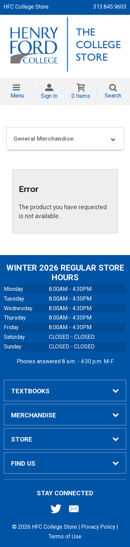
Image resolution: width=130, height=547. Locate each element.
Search (113, 95)
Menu (17, 95)
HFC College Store (26, 6)
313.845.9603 (110, 6)
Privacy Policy (98, 527)
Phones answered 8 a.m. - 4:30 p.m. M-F (65, 361)
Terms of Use (65, 536)
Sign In (49, 96)
